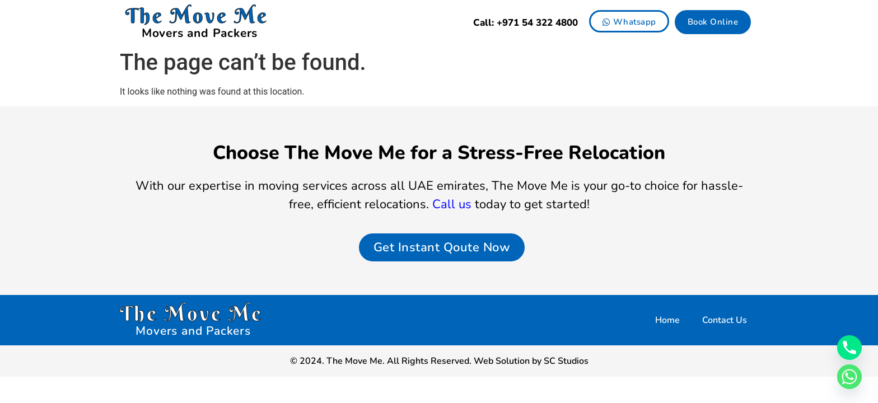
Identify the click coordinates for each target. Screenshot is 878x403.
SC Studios (566, 361)
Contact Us (724, 320)
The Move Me (197, 15)
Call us (451, 204)
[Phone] (849, 347)
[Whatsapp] (849, 376)
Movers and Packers (200, 33)
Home (667, 320)
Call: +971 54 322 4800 (525, 22)
